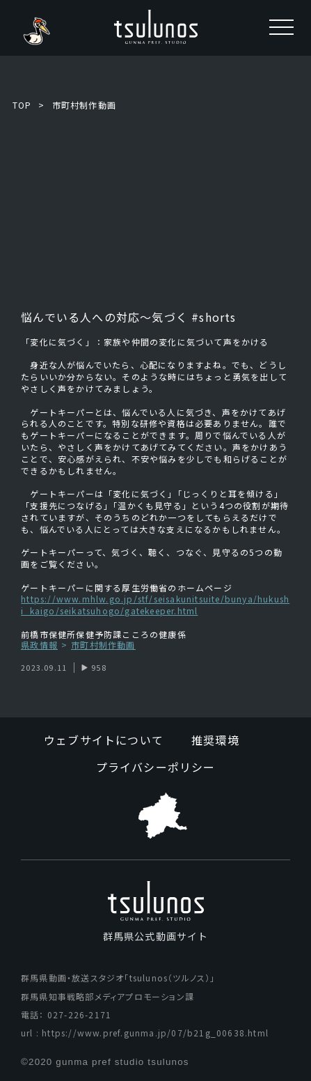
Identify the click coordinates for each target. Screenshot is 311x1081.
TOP (22, 105)
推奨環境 (215, 739)
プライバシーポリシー (156, 767)
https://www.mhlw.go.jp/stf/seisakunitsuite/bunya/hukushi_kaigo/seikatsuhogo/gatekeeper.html (155, 604)
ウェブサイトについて (104, 739)
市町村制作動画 (84, 105)
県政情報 (39, 645)
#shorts (212, 317)
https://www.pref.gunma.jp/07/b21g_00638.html (155, 1033)
